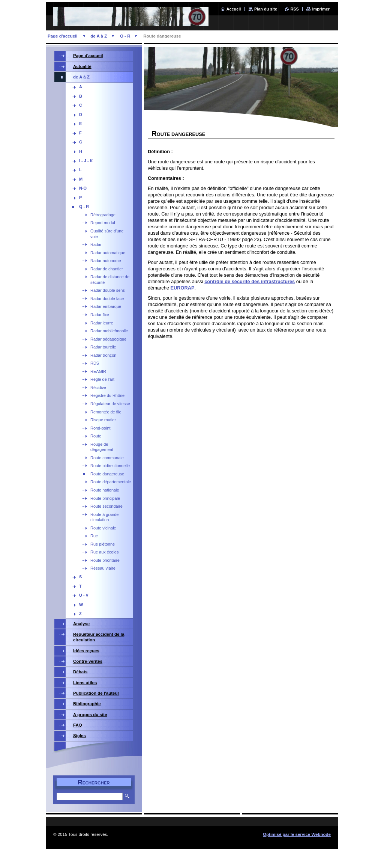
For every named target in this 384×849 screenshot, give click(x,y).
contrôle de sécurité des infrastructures (249, 281)
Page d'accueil (63, 36)
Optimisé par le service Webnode (297, 834)
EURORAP (182, 288)
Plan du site (265, 9)
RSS (295, 9)
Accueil (233, 9)
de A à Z (98, 36)
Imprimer (321, 9)
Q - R (125, 36)
